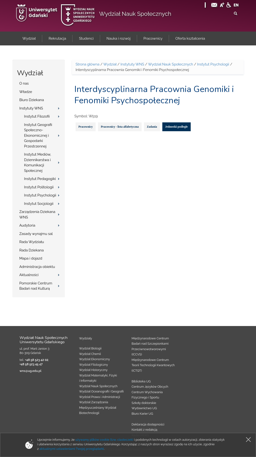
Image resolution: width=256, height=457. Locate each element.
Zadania (152, 126)
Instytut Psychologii (40, 195)
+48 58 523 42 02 (36, 360)
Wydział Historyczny (93, 370)
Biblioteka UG (141, 381)
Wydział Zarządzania (93, 402)
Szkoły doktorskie (144, 403)
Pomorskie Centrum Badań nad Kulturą (35, 286)
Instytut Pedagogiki (40, 179)
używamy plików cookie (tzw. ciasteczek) (104, 439)
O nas (24, 83)
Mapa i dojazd (30, 258)
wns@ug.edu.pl (30, 371)
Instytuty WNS (31, 108)
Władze (25, 92)
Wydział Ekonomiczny (94, 359)
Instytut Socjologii (38, 203)
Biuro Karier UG (142, 413)
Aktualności (29, 275)
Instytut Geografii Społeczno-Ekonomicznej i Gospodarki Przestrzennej (38, 135)
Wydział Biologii (90, 348)
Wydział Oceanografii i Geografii (101, 391)
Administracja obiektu (37, 267)
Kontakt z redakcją (144, 429)
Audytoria (27, 225)
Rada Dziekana (31, 250)
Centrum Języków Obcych (150, 386)
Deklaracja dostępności (148, 424)
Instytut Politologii (39, 187)
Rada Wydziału (31, 242)
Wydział (109, 64)
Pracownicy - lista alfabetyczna (120, 126)
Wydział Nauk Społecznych (135, 13)
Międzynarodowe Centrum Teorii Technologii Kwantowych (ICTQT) (153, 365)
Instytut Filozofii (37, 116)
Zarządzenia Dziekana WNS (37, 214)
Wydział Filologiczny (93, 364)
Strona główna (87, 64)
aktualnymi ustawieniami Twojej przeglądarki (72, 449)
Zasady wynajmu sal (36, 234)
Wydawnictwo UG (144, 408)
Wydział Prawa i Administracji (99, 397)
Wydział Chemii (90, 354)
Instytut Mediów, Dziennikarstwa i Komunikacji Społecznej (37, 162)
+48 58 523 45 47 (31, 364)
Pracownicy (85, 126)
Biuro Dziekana (31, 100)
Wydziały (85, 338)
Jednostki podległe (176, 126)
